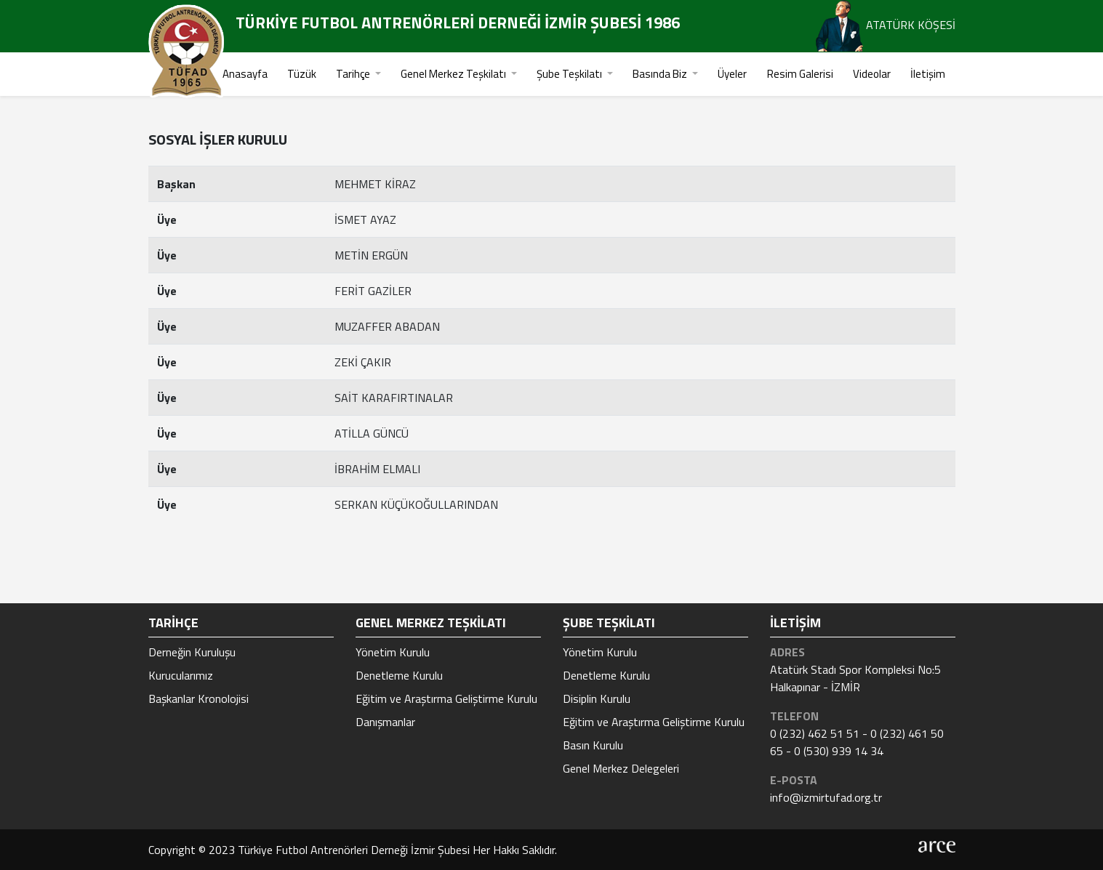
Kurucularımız (180, 675)
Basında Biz (661, 73)
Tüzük (301, 73)
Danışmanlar (385, 721)
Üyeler (732, 73)
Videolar (872, 73)
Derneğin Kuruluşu (192, 652)
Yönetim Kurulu (393, 652)
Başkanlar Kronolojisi (198, 698)
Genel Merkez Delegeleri (621, 768)
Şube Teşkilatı (570, 73)
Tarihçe (354, 73)
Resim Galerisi (800, 73)
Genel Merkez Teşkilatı (454, 73)
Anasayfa (245, 73)
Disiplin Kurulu (596, 698)
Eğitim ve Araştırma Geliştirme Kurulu (446, 698)
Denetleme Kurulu (399, 675)
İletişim (927, 73)
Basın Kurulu (593, 745)
